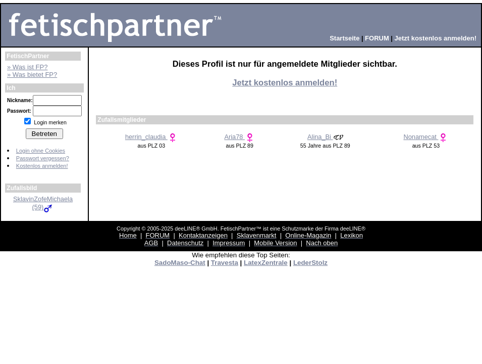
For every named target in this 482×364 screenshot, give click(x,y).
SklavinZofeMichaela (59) (43, 203)
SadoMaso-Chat (179, 262)
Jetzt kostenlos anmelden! (284, 82)
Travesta (224, 262)
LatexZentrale (266, 262)
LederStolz (310, 262)
